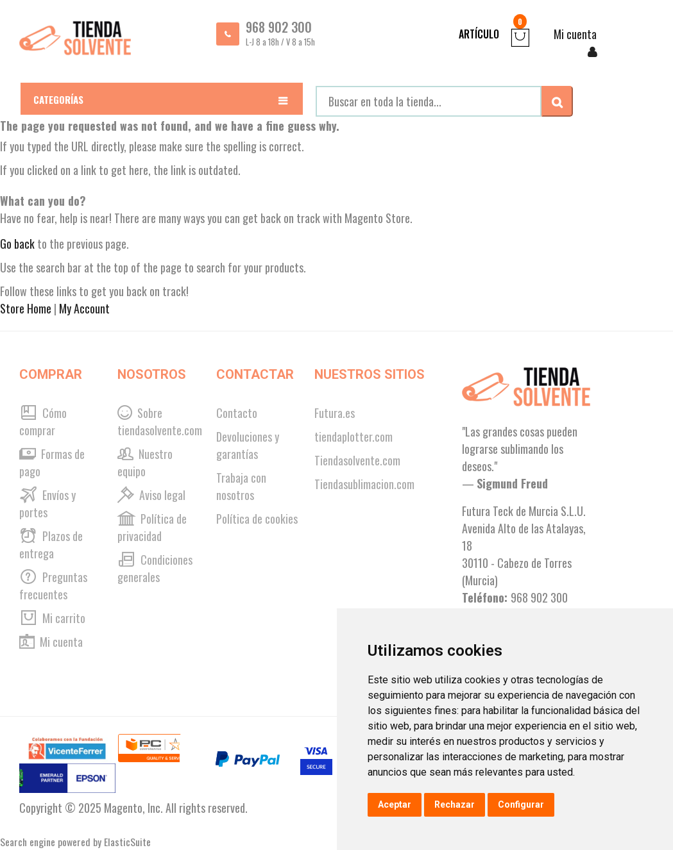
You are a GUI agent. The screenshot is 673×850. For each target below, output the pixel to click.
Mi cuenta (51, 641)
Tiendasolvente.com (357, 460)
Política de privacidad (152, 527)
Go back (17, 243)
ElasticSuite (127, 841)
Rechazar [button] (454, 804)
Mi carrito (52, 618)
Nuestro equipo (145, 462)
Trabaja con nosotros (241, 486)
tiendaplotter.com (353, 436)
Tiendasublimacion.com (364, 484)
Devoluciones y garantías (247, 445)
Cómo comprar (43, 421)
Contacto (236, 412)
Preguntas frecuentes (53, 586)
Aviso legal (151, 495)
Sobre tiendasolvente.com (159, 421)
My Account (84, 308)
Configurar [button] (521, 804)
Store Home (25, 308)
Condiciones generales (154, 568)
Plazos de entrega (51, 545)
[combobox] (428, 101)
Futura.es (334, 412)
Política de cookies (257, 518)
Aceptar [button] (394, 804)
